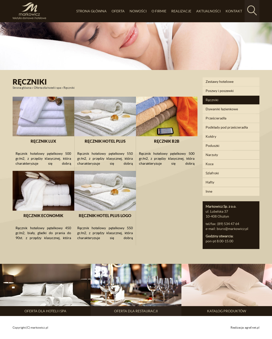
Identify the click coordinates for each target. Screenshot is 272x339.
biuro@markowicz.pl (232, 229)
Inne (209, 191)
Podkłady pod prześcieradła (227, 127)
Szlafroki (212, 173)
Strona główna (91, 11)
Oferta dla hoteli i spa (47, 87)
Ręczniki (212, 100)
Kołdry (211, 136)
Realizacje (181, 11)
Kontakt (234, 11)
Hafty (210, 182)
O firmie (159, 11)
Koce (210, 164)
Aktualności (208, 11)
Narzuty (212, 155)
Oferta (118, 11)
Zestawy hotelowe (219, 82)
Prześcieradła (216, 118)
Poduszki (212, 146)
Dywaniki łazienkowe (222, 109)
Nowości (138, 11)
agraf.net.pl (252, 327)
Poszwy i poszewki (220, 91)
